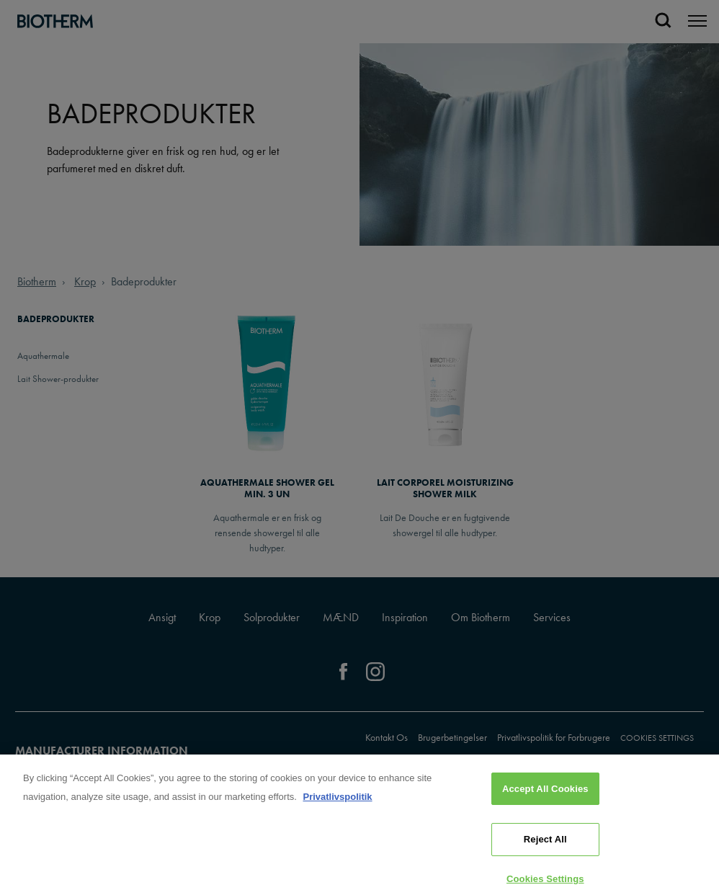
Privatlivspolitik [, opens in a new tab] (337, 807)
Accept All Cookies (545, 799)
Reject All (545, 850)
